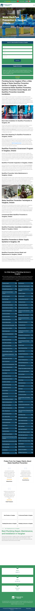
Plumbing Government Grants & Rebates (24, 319)
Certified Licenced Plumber (7, 345)
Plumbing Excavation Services (23, 307)
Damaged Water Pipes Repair (7, 358)
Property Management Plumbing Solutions (24, 342)
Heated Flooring (5, 396)
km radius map (17, 555)
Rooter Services (21, 356)
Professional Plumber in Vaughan (25, 515)
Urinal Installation (21, 407)
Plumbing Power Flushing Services (24, 335)
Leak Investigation (5, 428)
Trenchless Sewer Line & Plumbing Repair (24, 398)
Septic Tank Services (22, 365)
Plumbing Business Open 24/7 (23, 299)
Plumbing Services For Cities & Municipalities (23, 332)
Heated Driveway (5, 393)
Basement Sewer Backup (7, 319)
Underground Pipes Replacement (24, 404)
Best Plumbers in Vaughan (9, 515)
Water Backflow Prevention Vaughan (10, 37)
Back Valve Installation (6, 296)
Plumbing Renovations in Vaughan (9, 523)
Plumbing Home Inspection (23, 322)
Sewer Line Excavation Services (24, 371)
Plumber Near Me (21, 296)
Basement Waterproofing (7, 322)
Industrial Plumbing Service (7, 413)
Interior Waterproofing (6, 416)
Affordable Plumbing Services (7, 289)
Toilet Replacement (22, 391)
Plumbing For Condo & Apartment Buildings (24, 311)
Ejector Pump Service (6, 361)
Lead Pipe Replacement (6, 422)
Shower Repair (21, 380)
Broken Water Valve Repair (7, 342)
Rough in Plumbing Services (23, 359)
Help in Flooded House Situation (8, 399)
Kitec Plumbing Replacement (7, 419)
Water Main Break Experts (23, 429)
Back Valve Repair (5, 299)
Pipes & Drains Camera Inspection (24, 286)
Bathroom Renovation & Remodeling (8, 325)
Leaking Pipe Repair (6, 431)
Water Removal (21, 443)
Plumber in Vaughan (22, 293)
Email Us (17, 589)
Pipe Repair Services (6, 452)
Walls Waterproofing (22, 414)
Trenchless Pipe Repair (22, 394)
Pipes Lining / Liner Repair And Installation (24, 290)
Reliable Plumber (21, 345)
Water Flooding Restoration (23, 423)
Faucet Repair (5, 373)
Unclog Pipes (21, 401)
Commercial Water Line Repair (7, 351)
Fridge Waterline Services (7, 387)
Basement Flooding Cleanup (7, 310)
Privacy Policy (28, 608)
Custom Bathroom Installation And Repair (8, 355)
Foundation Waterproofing (7, 384)
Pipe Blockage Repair (6, 444)
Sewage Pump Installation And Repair (25, 368)
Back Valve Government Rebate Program (8, 293)
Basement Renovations (6, 316)
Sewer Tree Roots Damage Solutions (24, 377)
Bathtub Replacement (6, 331)
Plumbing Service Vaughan (13, 608)
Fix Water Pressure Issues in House (24, 440)
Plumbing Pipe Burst (22, 325)
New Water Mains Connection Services (9, 441)
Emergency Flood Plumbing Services (8, 364)
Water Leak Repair (22, 426)
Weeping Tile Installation (23, 449)
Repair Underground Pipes (23, 348)
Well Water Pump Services (23, 452)
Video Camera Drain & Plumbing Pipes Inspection (25, 411)
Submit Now (17, 60)
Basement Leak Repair (6, 313)
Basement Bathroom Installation (8, 307)
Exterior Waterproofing (6, 370)
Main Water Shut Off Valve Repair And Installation (9, 438)
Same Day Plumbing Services (23, 362)
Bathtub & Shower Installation (7, 328)
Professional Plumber (22, 338)
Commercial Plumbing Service (7, 348)
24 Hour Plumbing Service (7, 286)
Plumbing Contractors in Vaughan (26, 523)
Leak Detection (5, 425)
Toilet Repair (21, 388)
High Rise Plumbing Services (7, 402)
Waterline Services (22, 446)
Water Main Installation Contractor (24, 432)
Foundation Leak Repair (6, 381)
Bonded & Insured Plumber (7, 339)
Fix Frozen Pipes (5, 390)
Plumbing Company (6, 283)
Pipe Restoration (21, 283)
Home (3, 37)
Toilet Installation (21, 385)
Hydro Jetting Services (6, 410)
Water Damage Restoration (23, 420)
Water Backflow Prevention (23, 417)
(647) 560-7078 (6, 26)
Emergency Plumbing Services (7, 367)
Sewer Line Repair (21, 374)
